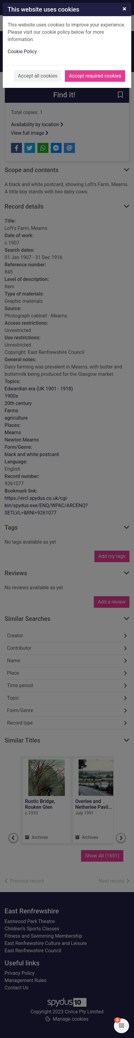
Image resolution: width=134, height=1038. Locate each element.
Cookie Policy (22, 51)
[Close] (124, 8)
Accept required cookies (95, 76)
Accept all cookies (38, 76)
